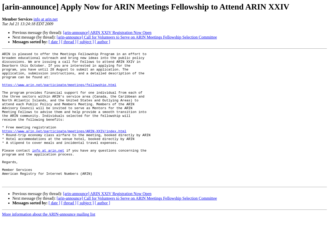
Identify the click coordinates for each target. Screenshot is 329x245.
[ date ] (54, 42)
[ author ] (102, 42)
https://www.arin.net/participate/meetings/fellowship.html (59, 91)
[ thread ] (68, 42)
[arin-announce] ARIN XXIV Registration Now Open (107, 32)
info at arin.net (45, 19)
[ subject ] (85, 42)
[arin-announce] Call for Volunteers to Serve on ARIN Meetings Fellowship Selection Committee (137, 37)
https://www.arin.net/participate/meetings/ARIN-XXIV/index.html (64, 147)
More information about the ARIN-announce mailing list (48, 240)
